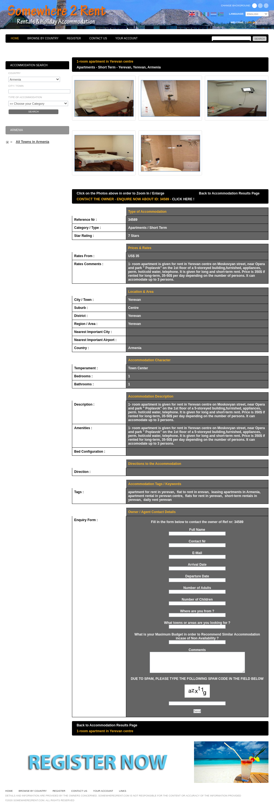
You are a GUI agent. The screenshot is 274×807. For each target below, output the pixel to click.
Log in (251, 22)
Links (122, 791)
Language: (236, 13)
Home (15, 38)
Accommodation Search (29, 65)
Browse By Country (42, 38)
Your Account (126, 38)
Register (74, 38)
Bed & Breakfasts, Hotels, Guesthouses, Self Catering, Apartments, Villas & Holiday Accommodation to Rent (63, 15)
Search (33, 111)
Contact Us (98, 38)
